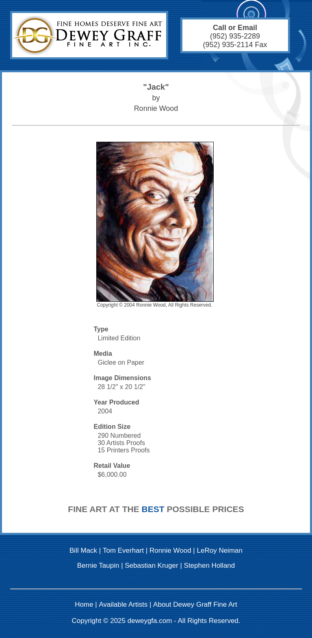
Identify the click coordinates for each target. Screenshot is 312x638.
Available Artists (123, 604)
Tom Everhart (123, 550)
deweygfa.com (150, 621)
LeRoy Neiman (220, 550)
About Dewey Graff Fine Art (195, 604)
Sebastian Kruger (151, 565)
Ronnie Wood (170, 550)
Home (84, 604)
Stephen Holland (209, 565)
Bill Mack (83, 550)
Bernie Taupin (98, 565)
